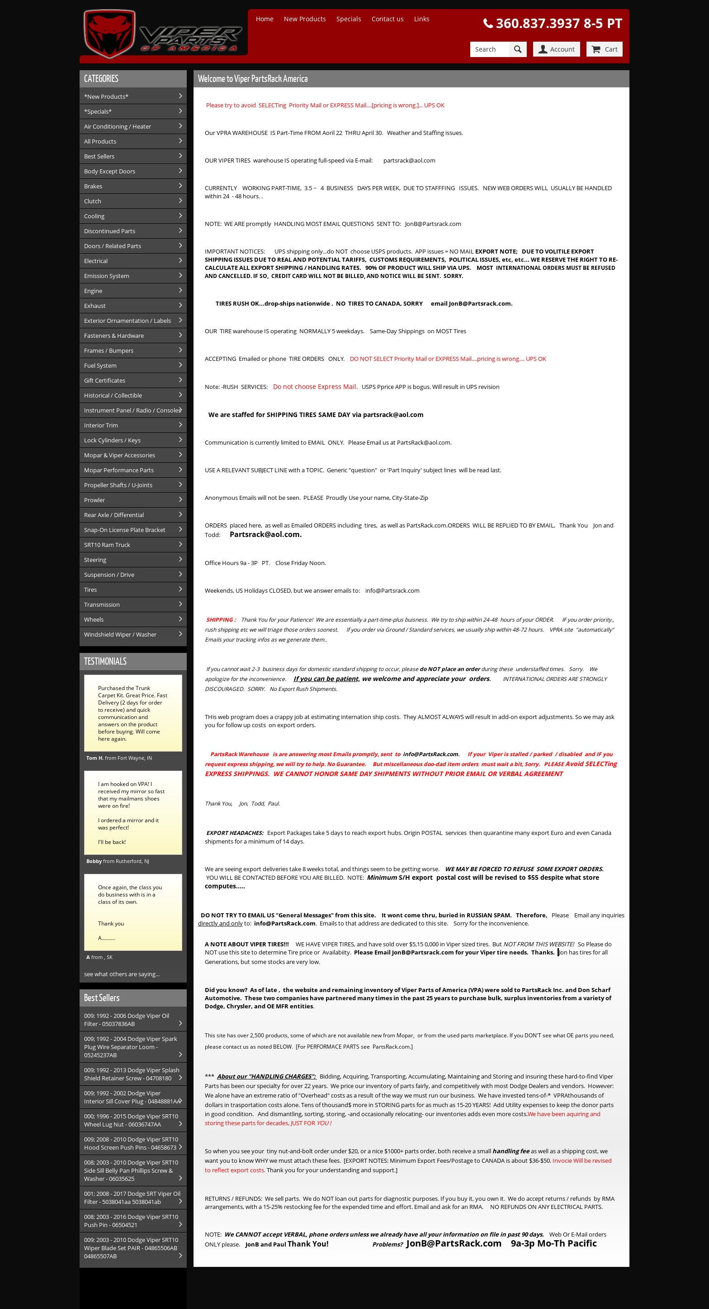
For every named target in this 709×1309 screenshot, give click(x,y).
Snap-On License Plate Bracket (124, 530)
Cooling (94, 216)
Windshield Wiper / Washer (120, 634)
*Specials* (98, 111)
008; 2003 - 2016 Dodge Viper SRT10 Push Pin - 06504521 (131, 1221)
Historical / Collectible (113, 395)
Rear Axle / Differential (114, 515)
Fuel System (100, 365)
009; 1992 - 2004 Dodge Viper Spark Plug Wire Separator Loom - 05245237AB (130, 1047)
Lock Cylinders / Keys (112, 440)
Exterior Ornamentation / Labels (127, 320)
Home (265, 18)
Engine (93, 291)
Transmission (102, 604)
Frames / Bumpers (108, 350)
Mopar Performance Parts (119, 470)
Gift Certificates (104, 380)
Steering (95, 560)
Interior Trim (101, 425)
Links (422, 18)
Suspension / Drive (109, 575)
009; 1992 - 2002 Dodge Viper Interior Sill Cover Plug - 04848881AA (132, 1097)
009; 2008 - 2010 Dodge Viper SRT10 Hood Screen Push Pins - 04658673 (131, 1143)
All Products (100, 141)
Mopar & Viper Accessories (119, 455)
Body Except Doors (109, 171)
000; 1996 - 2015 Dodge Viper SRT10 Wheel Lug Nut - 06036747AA (131, 1120)
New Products (305, 18)
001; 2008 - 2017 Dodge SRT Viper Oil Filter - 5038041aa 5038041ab (132, 1197)
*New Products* (106, 96)
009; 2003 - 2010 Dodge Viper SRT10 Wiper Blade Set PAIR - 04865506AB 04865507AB (131, 1248)
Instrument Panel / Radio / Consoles (132, 410)
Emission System (106, 276)
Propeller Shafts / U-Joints (118, 485)
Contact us (388, 18)
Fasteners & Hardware (114, 335)
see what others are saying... (122, 974)
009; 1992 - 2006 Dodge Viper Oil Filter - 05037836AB (126, 1020)
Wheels (94, 619)
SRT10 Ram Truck (107, 545)
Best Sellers (99, 156)
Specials (348, 18)
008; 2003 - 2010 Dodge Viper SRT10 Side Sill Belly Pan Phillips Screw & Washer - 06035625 (131, 1170)
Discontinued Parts (109, 231)
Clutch (92, 201)
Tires (90, 589)
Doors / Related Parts (112, 246)
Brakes (93, 186)
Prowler (94, 500)
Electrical (96, 261)
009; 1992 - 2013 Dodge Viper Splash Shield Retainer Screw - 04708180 (132, 1074)
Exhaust (95, 306)
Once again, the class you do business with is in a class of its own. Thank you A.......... (130, 912)
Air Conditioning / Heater (117, 126)
